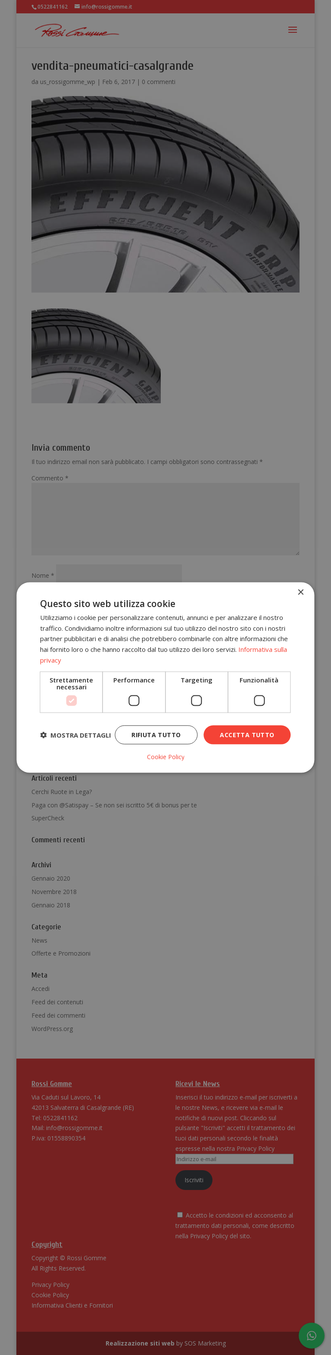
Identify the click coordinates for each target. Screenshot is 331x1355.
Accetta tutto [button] (247, 734)
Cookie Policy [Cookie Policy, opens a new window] (165, 757)
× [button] (300, 592)
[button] (75, 735)
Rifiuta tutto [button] (156, 734)
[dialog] (165, 677)
